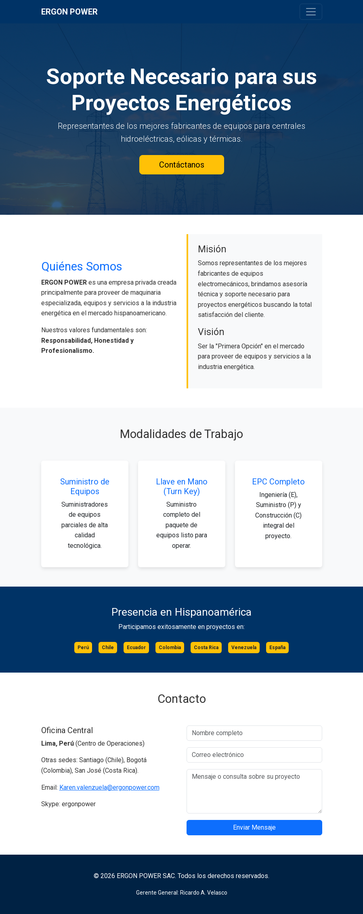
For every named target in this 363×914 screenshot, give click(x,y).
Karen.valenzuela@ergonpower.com (109, 787)
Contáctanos (181, 165)
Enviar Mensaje (254, 827)
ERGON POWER (69, 12)
